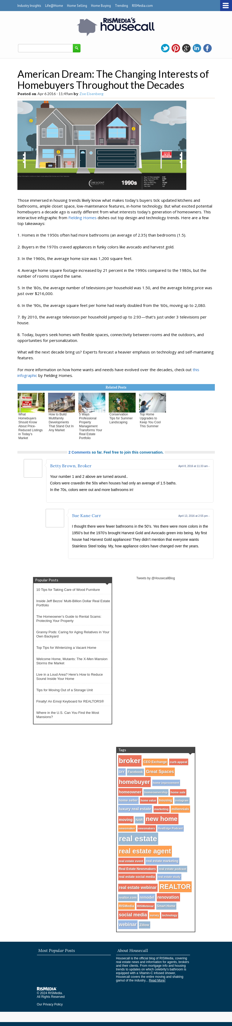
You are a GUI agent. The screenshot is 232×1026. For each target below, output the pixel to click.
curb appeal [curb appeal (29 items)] (178, 762)
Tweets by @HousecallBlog (155, 578)
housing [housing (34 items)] (165, 800)
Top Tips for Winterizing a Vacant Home (66, 648)
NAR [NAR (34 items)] (139, 820)
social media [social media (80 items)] (133, 914)
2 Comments (79, 452)
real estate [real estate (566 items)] (138, 838)
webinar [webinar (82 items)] (128, 924)
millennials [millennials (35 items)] (180, 809)
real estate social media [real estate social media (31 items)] (137, 877)
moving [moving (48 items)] (126, 820)
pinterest (175, 48)
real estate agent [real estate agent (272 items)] (145, 851)
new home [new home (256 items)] (162, 818)
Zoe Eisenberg (91, 93)
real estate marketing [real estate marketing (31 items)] (162, 861)
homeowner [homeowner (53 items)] (130, 792)
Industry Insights (29, 5)
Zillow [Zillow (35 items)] (144, 925)
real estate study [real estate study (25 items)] (169, 876)
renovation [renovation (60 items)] (168, 897)
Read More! (157, 980)
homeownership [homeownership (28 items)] (156, 792)
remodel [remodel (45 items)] (147, 897)
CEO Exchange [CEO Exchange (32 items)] (155, 762)
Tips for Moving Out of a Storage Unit (64, 690)
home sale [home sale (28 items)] (178, 792)
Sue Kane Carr (86, 515)
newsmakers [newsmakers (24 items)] (146, 828)
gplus (186, 48)
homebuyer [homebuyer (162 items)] (134, 782)
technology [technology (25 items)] (169, 915)
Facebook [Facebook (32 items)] (135, 772)
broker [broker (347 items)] (130, 761)
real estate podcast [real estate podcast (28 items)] (172, 869)
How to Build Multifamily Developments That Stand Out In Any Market (61, 422)
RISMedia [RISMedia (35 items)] (126, 906)
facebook (207, 48)
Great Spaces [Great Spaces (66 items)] (160, 771)
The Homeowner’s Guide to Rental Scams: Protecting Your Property (69, 619)
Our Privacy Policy (50, 1004)
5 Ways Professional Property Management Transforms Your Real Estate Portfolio (90, 426)
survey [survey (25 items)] (154, 915)
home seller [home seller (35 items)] (128, 800)
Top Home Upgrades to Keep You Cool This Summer (150, 420)
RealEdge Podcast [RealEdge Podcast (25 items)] (170, 828)
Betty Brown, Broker (71, 465)
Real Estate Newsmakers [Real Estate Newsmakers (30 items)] (137, 869)
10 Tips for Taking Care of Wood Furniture (68, 590)
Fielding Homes (82, 217)
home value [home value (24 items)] (148, 800)
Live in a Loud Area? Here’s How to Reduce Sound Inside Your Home (69, 676)
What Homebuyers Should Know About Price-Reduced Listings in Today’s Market (30, 426)
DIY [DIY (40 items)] (122, 772)
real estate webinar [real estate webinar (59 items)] (138, 887)
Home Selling (77, 5)
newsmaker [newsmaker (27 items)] (127, 828)
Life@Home (54, 5)
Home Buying (101, 5)
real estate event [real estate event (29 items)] (131, 861)
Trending (121, 5)
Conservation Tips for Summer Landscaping (121, 418)
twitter (165, 48)
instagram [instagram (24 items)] (182, 800)
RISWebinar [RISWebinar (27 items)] (145, 906)
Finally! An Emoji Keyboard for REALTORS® (70, 701)
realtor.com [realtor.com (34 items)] (128, 898)
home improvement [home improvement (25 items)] (166, 782)
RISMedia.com (142, 5)
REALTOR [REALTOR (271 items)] (175, 886)
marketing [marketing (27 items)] (161, 809)
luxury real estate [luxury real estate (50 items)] (135, 809)
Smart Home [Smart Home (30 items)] (166, 906)
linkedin (196, 48)
